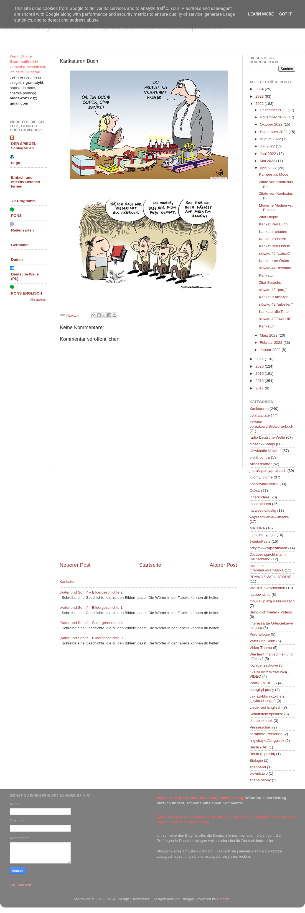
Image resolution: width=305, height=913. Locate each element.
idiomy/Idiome (261, 477)
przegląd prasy (262, 690)
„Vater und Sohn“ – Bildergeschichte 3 (91, 638)
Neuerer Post (75, 565)
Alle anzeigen (38, 299)
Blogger (223, 899)
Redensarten (22, 230)
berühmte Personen (266, 734)
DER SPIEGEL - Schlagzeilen (25, 146)
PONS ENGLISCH (26, 293)
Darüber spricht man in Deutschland (269, 556)
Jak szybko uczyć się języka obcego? (267, 698)
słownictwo (259, 773)
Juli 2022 (268, 146)
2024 (260, 89)
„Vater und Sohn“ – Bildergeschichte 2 (91, 592)
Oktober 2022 (272, 124)
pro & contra (260, 457)
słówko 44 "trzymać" (276, 268)
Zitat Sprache (270, 282)
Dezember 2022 (274, 110)
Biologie (256, 760)
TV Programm (23, 201)
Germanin (20, 245)
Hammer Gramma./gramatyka (267, 568)
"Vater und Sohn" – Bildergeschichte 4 (91, 623)
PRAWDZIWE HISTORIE (270, 577)
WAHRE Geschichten (267, 588)
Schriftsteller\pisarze (266, 714)
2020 (260, 366)
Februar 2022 (271, 342)
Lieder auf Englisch (265, 707)
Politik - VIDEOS (263, 683)
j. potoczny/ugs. (263, 535)
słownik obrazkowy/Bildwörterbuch (271, 424)
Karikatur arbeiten (274, 297)
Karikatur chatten (273, 232)
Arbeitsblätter (261, 464)
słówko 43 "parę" (273, 290)
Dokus (255, 490)
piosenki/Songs (262, 444)
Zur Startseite (21, 885)
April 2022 (269, 168)
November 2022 (274, 117)
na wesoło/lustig (263, 510)
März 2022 (269, 335)
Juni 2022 (268, 154)
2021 (260, 359)
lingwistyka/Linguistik (267, 740)
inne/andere (259, 497)
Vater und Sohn (262, 641)
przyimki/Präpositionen (268, 548)
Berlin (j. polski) (262, 754)
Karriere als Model (274, 174)
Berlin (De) (259, 747)
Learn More (261, 14)
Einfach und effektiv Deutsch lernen (25, 181)
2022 (260, 104)
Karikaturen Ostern (274, 246)
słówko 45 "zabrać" (275, 253)
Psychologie (260, 634)
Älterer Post (223, 565)
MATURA (257, 528)
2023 (260, 96)
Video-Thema (261, 648)
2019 (260, 373)
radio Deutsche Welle (267, 437)
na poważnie (260, 594)
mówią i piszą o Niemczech (272, 601)
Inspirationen (260, 504)
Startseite (150, 565)
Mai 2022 (268, 161)
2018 (260, 381)
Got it (285, 14)
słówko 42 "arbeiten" (276, 304)
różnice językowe (264, 665)
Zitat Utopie (268, 217)
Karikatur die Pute (274, 311)
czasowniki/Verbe (264, 484)
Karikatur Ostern (272, 239)
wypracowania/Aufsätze (269, 517)
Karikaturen (259, 409)
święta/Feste (260, 541)
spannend (258, 767)
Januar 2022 (271, 350)
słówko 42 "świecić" (275, 319)
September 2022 (274, 132)
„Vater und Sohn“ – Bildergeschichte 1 (91, 607)
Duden (17, 259)
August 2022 (271, 139)
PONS (16, 216)
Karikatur (67, 581)
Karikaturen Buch (273, 224)
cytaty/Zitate (260, 415)
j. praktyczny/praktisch (268, 471)
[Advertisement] (148, 515)
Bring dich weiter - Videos (271, 612)
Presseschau (260, 727)
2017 (260, 388)
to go (15, 163)
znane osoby (260, 780)
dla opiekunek (261, 721)
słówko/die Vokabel (265, 451)
